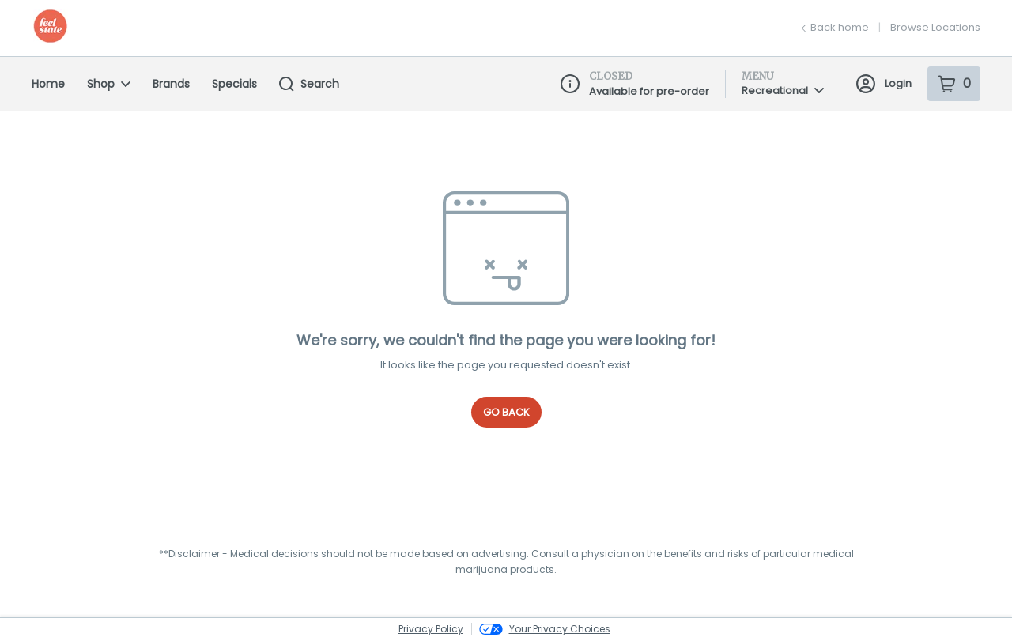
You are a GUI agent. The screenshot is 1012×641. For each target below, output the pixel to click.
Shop (108, 84)
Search (309, 84)
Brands (171, 84)
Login (884, 83)
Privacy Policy (430, 628)
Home (48, 84)
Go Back (506, 412)
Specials (234, 84)
